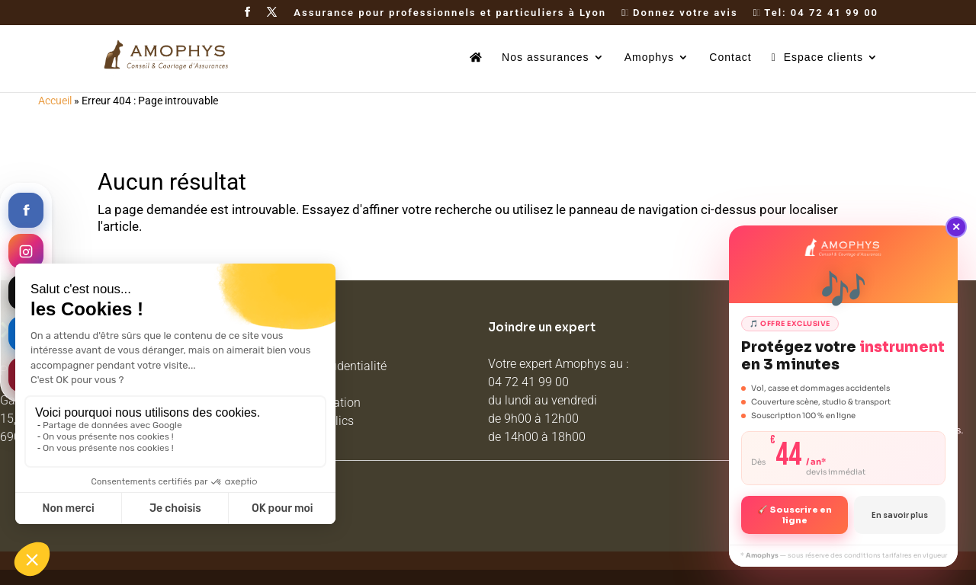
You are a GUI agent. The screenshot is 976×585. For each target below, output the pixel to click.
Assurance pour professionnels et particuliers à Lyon (450, 13)
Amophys (649, 57)
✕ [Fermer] (956, 227)
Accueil (55, 100)
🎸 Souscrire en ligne (794, 515)
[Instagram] (25, 251)
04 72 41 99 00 (528, 382)
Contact (730, 57)
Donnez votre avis (679, 13)
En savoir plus (900, 515)
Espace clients (817, 57)
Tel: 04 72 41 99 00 (815, 13)
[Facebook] (25, 210)
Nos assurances (545, 57)
